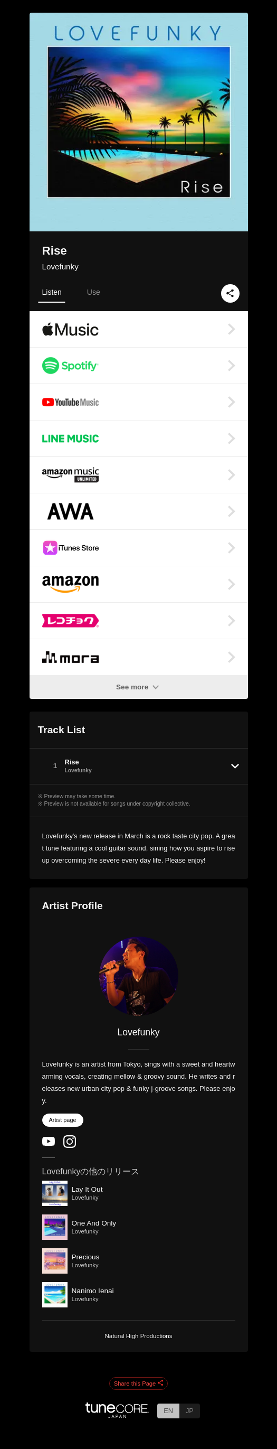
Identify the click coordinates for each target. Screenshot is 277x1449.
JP (190, 1411)
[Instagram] (69, 1145)
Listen (52, 292)
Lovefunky (60, 266)
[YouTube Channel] (48, 1143)
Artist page (63, 1120)
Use (93, 292)
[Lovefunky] (138, 976)
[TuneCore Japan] (117, 1414)
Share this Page (139, 1383)
